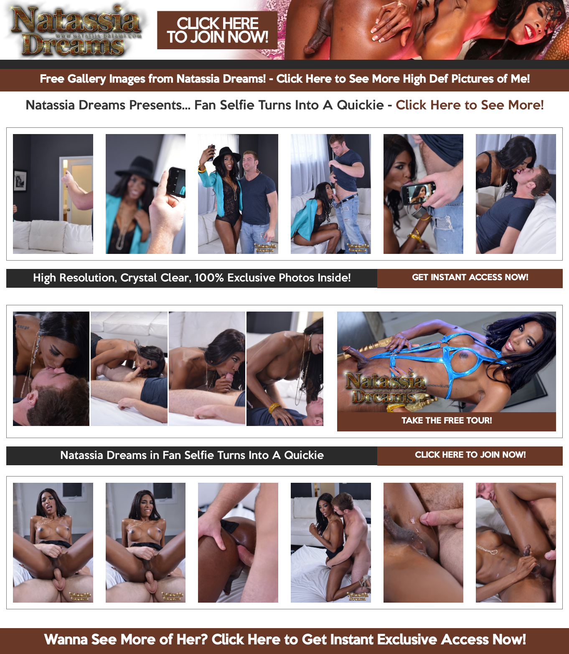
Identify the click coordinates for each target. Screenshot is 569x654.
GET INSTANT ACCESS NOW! (470, 278)
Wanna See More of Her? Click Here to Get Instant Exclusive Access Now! (285, 640)
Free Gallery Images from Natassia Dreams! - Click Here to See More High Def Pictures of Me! (285, 80)
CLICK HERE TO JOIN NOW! (470, 455)
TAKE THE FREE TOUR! (446, 421)
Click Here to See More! (470, 106)
